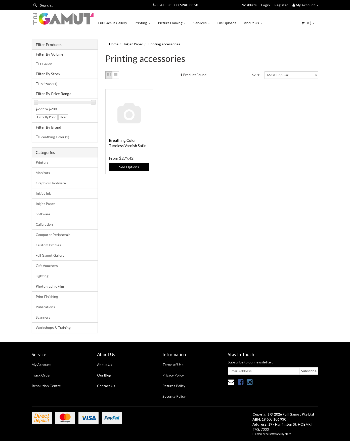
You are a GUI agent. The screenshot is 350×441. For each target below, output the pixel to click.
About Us (253, 23)
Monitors (43, 173)
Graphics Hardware (51, 183)
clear (63, 117)
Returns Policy (173, 386)
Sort (256, 75)
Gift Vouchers (47, 265)
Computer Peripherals (53, 234)
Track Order (41, 375)
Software (43, 214)
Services (201, 23)
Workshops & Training (53, 327)
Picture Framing (172, 23)
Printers (42, 162)
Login (265, 5)
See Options (129, 167)
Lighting (42, 276)
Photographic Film (50, 286)
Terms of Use (173, 364)
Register (281, 5)
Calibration (44, 224)
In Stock (48, 84)
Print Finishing (47, 296)
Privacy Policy (173, 375)
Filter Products (49, 44)
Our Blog (104, 375)
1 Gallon (45, 64)
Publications (45, 307)
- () (308, 23)
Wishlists (249, 5)
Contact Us (106, 386)
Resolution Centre (46, 386)
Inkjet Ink (43, 193)
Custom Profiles (48, 245)
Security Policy (174, 396)
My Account (41, 364)
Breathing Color (54, 137)
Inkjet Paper (45, 203)
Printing (142, 23)
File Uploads (226, 23)
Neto (288, 433)
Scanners (43, 317)
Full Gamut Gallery (112, 23)
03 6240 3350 (186, 5)
